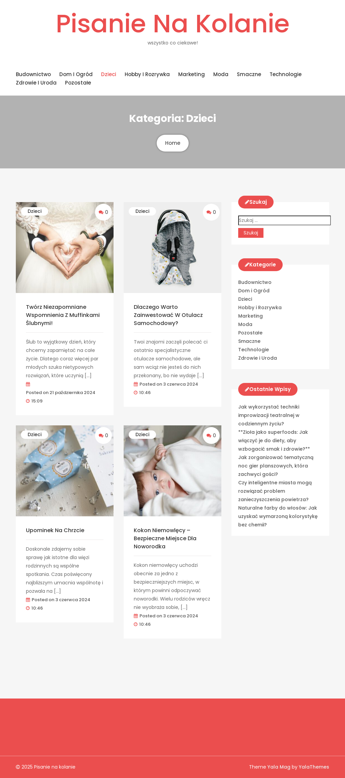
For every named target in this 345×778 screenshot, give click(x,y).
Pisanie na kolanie (172, 23)
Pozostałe (78, 82)
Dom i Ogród (76, 74)
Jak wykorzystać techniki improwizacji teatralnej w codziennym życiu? (269, 415)
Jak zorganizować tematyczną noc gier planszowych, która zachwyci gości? (275, 466)
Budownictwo (33, 74)
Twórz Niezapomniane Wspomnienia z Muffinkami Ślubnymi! (63, 315)
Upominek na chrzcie (55, 530)
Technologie (286, 74)
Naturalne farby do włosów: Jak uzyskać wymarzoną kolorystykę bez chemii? (278, 516)
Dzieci (108, 74)
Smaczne (249, 74)
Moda (220, 74)
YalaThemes (314, 767)
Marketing (191, 74)
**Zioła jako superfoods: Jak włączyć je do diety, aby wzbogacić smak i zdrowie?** (274, 440)
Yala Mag (280, 767)
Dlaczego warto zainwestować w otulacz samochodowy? (168, 315)
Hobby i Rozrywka (147, 74)
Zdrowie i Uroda (36, 82)
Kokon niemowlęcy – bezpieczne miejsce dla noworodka (165, 538)
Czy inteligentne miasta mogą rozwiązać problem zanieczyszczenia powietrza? (275, 491)
